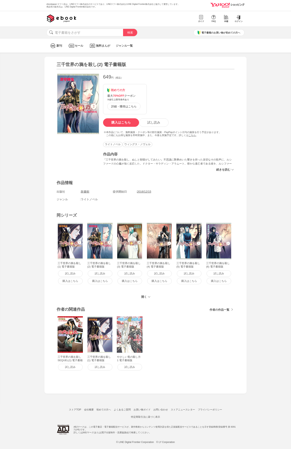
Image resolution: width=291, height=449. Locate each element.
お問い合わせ (160, 409)
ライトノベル (113, 144)
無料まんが (99, 45)
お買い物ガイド (142, 409)
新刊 (55, 45)
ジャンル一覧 (124, 45)
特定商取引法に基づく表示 (145, 416)
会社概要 (89, 409)
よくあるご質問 (122, 409)
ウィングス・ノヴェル (137, 144)
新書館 (85, 191)
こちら (192, 135)
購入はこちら (121, 122)
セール (75, 45)
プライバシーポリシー (210, 409)
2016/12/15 (144, 191)
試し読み (153, 122)
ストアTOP (75, 409)
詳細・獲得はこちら (124, 106)
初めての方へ (103, 409)
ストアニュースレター (183, 409)
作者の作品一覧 (219, 309)
